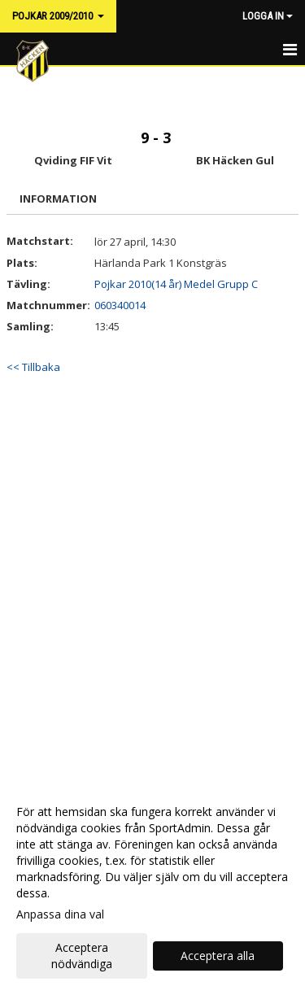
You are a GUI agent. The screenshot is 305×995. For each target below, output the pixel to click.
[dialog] (152, 887)
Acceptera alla (218, 955)
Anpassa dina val (60, 914)
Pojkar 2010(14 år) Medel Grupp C (176, 284)
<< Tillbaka (33, 367)
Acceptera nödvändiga (81, 955)
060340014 (120, 305)
